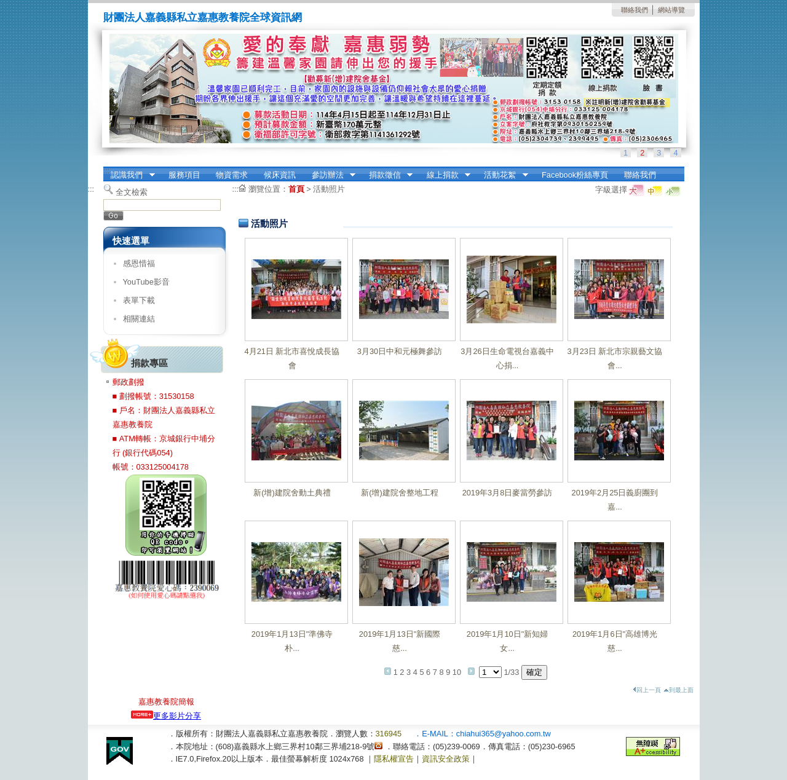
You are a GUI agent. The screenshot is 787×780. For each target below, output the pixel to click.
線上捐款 (444, 175)
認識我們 (129, 175)
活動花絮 (502, 175)
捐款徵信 (387, 175)
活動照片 (329, 189)
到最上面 (678, 690)
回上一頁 (647, 690)
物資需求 (232, 174)
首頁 (296, 189)
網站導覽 (671, 10)
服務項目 (184, 174)
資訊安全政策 (446, 758)
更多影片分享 (166, 715)
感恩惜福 (139, 263)
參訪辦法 (329, 175)
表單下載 (139, 300)
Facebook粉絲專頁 (575, 174)
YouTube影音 (146, 281)
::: (106, 170)
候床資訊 (280, 174)
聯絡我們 (634, 10)
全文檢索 (132, 192)
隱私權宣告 (394, 758)
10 (457, 672)
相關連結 (139, 318)
